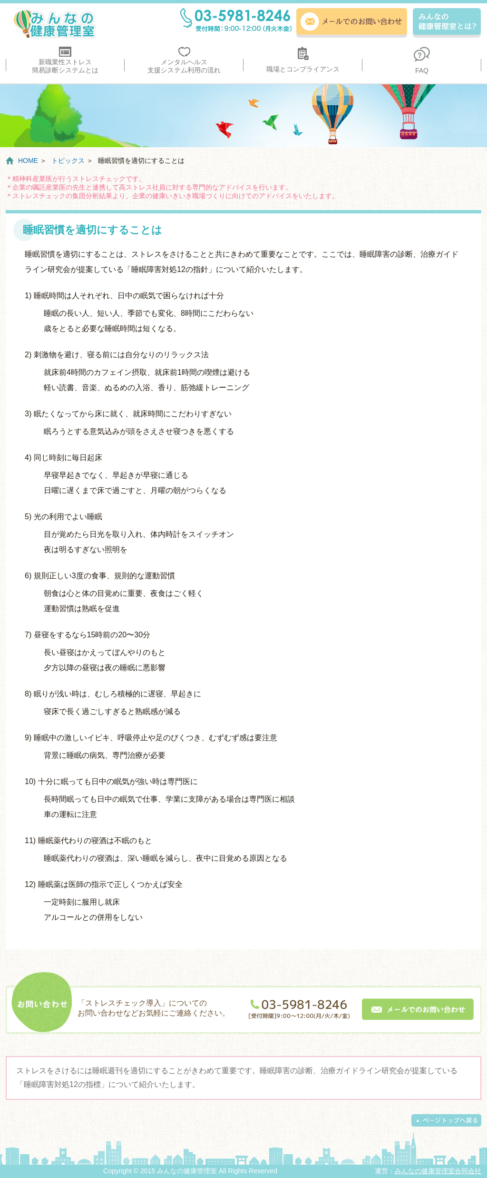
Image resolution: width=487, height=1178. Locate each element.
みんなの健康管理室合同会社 (438, 1171)
